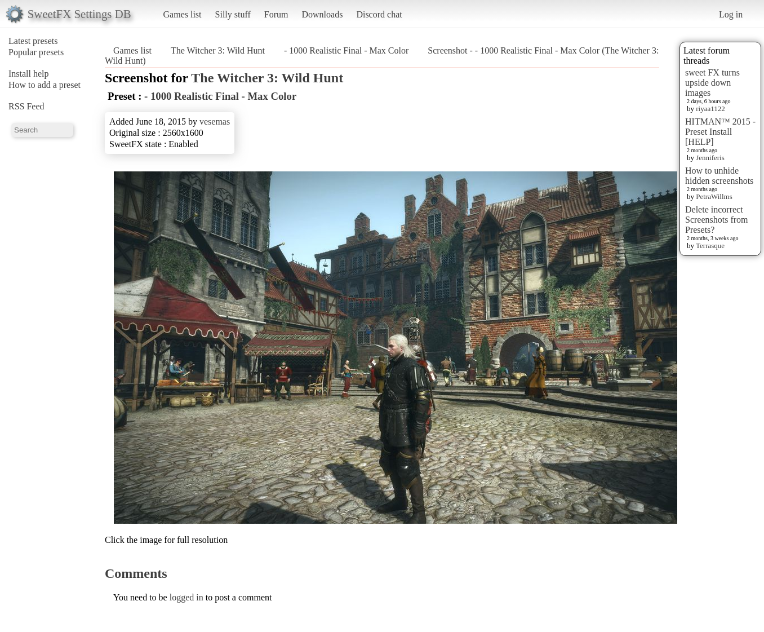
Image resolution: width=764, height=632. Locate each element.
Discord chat (379, 14)
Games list (182, 14)
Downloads (322, 14)
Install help (28, 73)
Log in (731, 14)
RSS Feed (26, 106)
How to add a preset (44, 85)
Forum (276, 14)
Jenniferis (710, 157)
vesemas (214, 121)
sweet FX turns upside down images (712, 83)
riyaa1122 (710, 108)
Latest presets (33, 41)
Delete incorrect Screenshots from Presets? (716, 220)
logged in (186, 597)
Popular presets (36, 52)
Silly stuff (233, 14)
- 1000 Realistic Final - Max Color (346, 50)
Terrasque (710, 245)
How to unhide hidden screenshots (719, 175)
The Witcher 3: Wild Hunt (218, 50)
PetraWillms (714, 196)
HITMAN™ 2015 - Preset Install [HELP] (720, 132)
